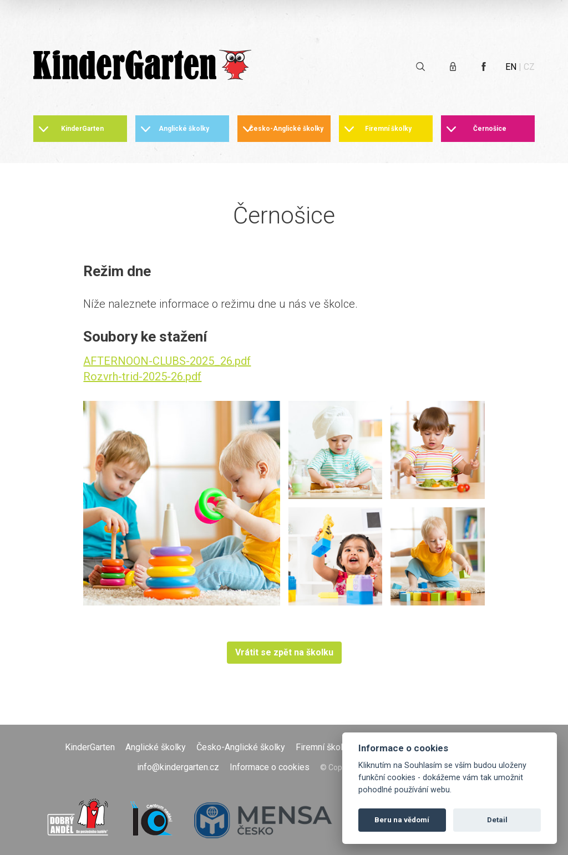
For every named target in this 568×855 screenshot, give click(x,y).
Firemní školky (388, 129)
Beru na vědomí (401, 820)
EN (510, 67)
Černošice (489, 129)
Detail (497, 820)
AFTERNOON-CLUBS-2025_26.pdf (167, 361)
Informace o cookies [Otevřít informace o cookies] (270, 767)
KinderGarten (82, 129)
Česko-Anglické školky (286, 129)
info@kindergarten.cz (178, 767)
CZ (529, 67)
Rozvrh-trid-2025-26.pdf (142, 376)
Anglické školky (184, 129)
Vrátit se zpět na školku (284, 652)
